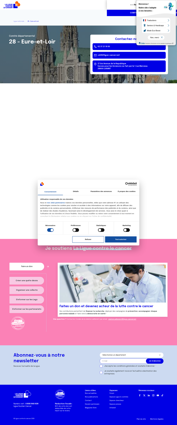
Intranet (113, 408)
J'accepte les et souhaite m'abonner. (129, 366)
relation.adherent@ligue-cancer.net (122, 319)
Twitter (144, 395)
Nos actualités (91, 393)
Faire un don (165, 5)
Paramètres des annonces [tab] (101, 191)
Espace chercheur (117, 400)
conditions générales (126, 366)
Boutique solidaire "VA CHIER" (132, 5)
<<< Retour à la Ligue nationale (37, 5)
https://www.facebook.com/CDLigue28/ (161, 13)
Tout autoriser (121, 239)
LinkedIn (149, 395)
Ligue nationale (19, 21)
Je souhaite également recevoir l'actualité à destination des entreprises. (130, 372)
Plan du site (141, 419)
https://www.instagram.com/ (166, 13)
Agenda (70, 13)
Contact (88, 400)
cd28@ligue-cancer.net (109, 55)
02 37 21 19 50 (152, 13)
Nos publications (91, 397)
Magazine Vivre (91, 408)
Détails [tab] (76, 191)
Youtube (158, 395)
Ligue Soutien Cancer (23, 406)
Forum (112, 393)
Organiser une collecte (27, 290)
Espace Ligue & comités (119, 397)
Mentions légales (156, 419)
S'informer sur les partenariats (26, 309)
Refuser (88, 239)
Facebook (140, 395)
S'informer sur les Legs (26, 300)
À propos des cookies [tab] (127, 191)
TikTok (162, 395)
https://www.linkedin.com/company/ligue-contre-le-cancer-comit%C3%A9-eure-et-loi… (171, 13)
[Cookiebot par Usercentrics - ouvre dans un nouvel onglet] (127, 184)
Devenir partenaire (92, 404)
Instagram (153, 395)
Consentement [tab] (50, 192)
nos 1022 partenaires (56, 203)
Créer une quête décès (27, 281)
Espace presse (115, 404)
